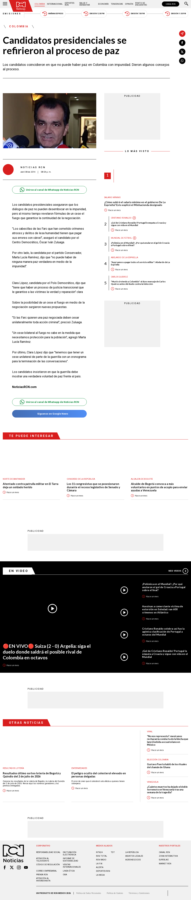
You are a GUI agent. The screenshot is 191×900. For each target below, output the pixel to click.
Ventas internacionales (72, 865)
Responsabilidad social (48, 852)
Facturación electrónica (69, 853)
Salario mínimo (112, 197)
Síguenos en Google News (49, 413)
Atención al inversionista (43, 879)
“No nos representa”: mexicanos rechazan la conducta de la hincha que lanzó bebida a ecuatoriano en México (167, 740)
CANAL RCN (171, 4)
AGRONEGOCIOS (133, 860)
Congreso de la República (81, 479)
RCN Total (101, 856)
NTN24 (99, 852)
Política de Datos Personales (88, 893)
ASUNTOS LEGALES (134, 856)
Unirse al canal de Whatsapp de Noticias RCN (49, 189)
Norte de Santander (14, 479)
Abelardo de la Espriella (124, 257)
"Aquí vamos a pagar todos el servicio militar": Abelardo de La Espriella (140, 263)
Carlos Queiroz (119, 277)
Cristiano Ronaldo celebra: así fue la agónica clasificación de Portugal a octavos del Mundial (163, 631)
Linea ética (69, 871)
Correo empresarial (46, 871)
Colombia (40, 4)
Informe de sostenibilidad (70, 859)
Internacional (55, 4)
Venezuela (152, 782)
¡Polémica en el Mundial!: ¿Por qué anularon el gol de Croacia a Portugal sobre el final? (140, 244)
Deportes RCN (69, 4)
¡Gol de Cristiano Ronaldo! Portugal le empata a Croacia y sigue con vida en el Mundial (138, 224)
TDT (113, 852)
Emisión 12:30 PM (94, 13)
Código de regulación (48, 864)
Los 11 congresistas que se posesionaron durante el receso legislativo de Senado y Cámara (93, 487)
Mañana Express (52, 13)
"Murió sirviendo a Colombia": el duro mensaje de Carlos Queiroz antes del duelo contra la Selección (138, 282)
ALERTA (99, 867)
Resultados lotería (13, 768)
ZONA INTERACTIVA (168, 856)
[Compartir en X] (182, 52)
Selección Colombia (157, 759)
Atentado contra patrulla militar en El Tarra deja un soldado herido (30, 485)
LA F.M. (99, 863)
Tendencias (117, 4)
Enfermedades (79, 768)
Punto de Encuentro (141, 4)
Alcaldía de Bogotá (142, 479)
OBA (65, 874)
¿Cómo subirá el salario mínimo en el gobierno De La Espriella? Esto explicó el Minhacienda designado (134, 204)
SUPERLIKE (164, 860)
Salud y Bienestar (84, 4)
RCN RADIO (101, 860)
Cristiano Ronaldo (121, 218)
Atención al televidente (42, 859)
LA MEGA (100, 875)
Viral (150, 731)
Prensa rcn (42, 874)
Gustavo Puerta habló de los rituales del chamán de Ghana (167, 766)
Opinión (129, 4)
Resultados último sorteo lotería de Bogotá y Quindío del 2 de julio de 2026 (32, 775)
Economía (103, 4)
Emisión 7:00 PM (135, 13)
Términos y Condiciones (139, 893)
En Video (18, 571)
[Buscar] (186, 4)
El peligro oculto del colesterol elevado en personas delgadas (98, 775)
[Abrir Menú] (5, 4)
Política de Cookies (115, 893)
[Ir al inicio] (20, 6)
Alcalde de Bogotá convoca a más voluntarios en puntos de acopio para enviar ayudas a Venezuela (159, 487)
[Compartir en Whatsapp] (182, 61)
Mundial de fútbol (121, 238)
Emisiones (12, 13)
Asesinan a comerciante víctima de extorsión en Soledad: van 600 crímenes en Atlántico (162, 609)
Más (178, 571)
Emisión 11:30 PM (175, 13)
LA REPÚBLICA (132, 852)
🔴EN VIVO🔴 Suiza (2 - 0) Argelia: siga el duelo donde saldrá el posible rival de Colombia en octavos (47, 651)
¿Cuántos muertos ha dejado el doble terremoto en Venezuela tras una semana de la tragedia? (167, 789)
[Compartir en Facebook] (182, 43)
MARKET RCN (165, 863)
